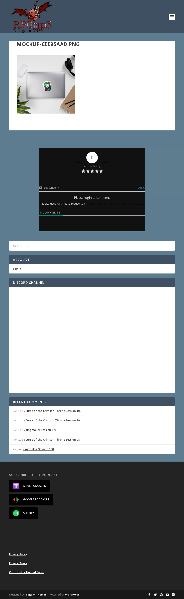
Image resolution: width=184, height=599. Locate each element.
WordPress (72, 594)
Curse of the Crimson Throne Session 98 (52, 439)
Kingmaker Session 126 (40, 430)
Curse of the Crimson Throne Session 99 (52, 420)
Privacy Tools (18, 563)
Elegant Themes (35, 594)
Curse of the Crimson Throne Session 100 (53, 411)
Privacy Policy (18, 554)
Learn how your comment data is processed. (117, 203)
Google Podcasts (31, 500)
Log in (17, 269)
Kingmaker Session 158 (38, 449)
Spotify (23, 513)
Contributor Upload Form (26, 572)
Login (141, 187)
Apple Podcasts (29, 486)
